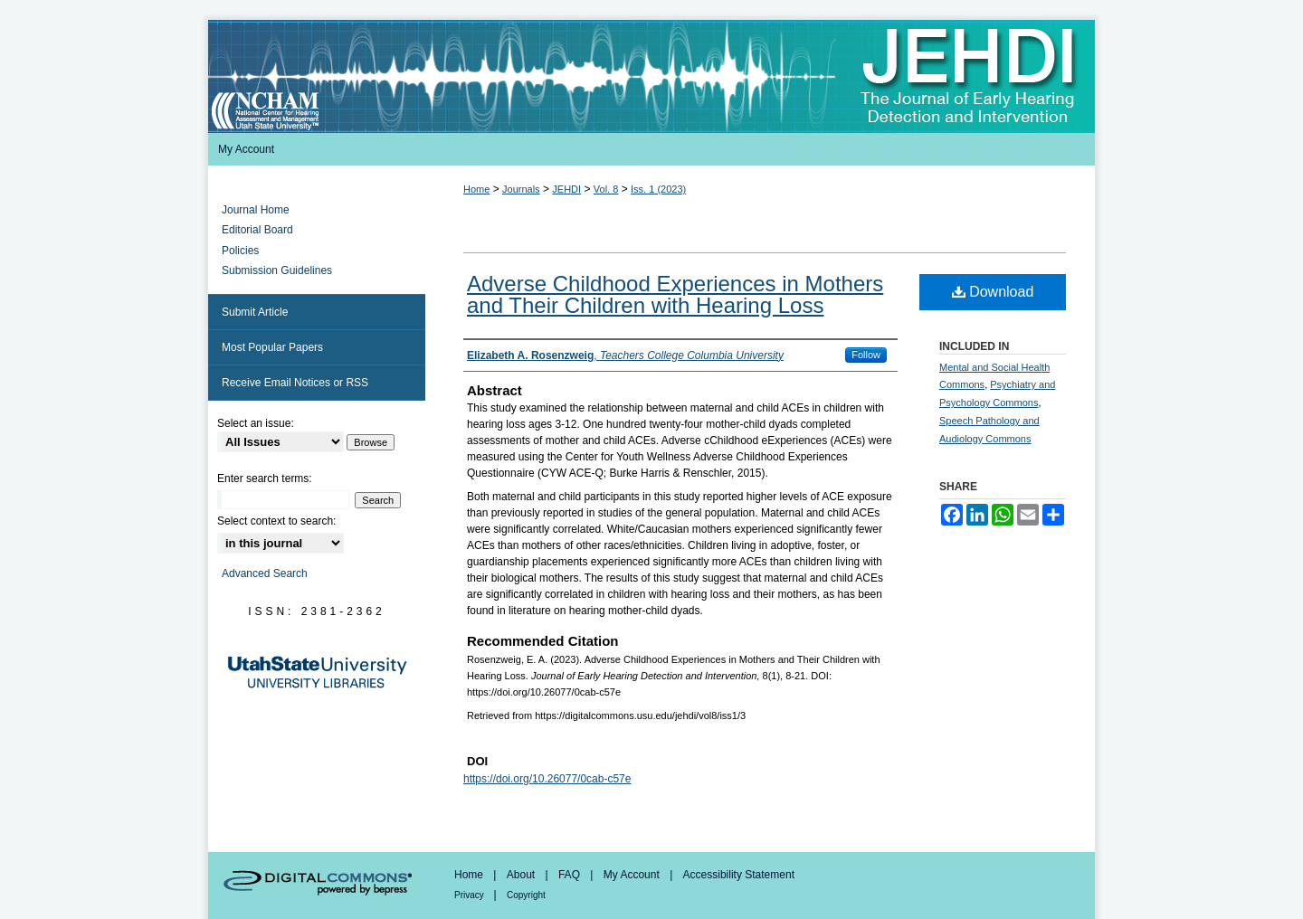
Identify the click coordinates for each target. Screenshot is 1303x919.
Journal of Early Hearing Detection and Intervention (651, 76)
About (522, 874)
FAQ (570, 874)
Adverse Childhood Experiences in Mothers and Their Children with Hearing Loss (675, 294)
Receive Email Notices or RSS (295, 382)
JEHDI (566, 189)
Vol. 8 (606, 189)
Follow (865, 354)
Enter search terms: (264, 478)
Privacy (470, 895)
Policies (240, 250)
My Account (633, 874)
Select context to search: (276, 521)
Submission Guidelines (277, 270)
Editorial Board (257, 229)
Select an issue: (255, 423)
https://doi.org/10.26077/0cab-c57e (547, 778)
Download (993, 291)
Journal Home (256, 210)
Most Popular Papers (272, 347)
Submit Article (255, 312)
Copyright (526, 895)
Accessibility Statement (738, 874)
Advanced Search (265, 573)
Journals (521, 189)
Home (476, 189)
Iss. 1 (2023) (658, 189)
